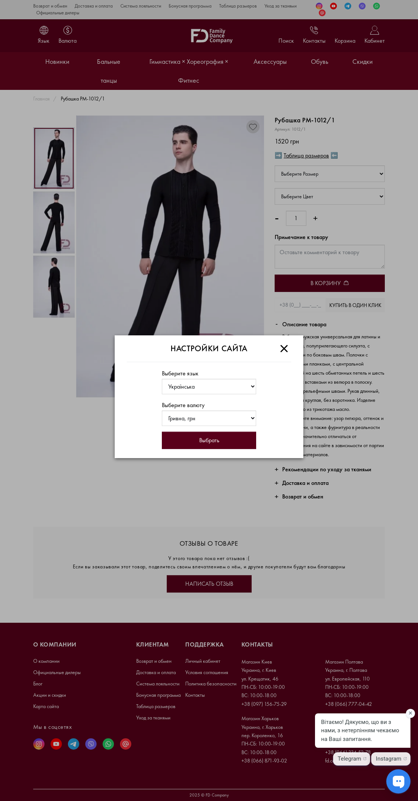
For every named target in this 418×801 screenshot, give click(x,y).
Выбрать (209, 440)
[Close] (284, 348)
